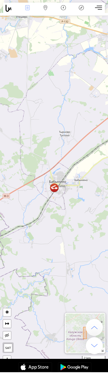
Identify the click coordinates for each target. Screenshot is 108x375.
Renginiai (27, 8)
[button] (54, 188)
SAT (8, 348)
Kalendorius (63, 8)
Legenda (81, 8)
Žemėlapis (45, 8)
